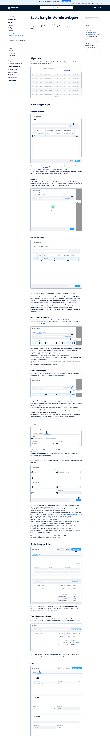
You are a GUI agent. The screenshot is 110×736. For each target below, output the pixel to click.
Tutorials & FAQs (12, 77)
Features (10, 25)
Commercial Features (14, 66)
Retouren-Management (14, 43)
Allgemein (87, 25)
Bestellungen (12, 33)
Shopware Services (13, 69)
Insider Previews (13, 72)
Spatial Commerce (13, 75)
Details (88, 43)
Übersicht (11, 17)
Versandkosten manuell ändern (94, 41)
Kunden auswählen (91, 29)
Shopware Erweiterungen (15, 63)
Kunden (10, 45)
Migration (11, 22)
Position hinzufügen (91, 32)
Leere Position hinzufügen (93, 34)
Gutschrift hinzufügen (92, 36)
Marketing (11, 50)
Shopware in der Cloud (14, 61)
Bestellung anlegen (89, 27)
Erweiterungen (12, 53)
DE (99, 3)
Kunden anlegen (91, 47)
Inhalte (10, 48)
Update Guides (12, 80)
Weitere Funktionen (89, 45)
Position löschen (91, 49)
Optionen (89, 38)
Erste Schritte (12, 19)
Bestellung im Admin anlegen (16, 35)
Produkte (89, 30)
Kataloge (11, 30)
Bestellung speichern (90, 40)
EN (101, 3)
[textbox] (56, 7)
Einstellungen (12, 55)
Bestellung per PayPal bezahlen (73, 514)
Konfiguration (12, 28)
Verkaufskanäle (12, 58)
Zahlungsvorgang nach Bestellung (17, 40)
